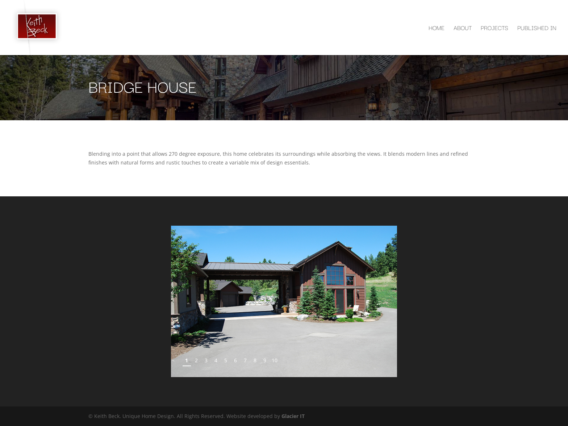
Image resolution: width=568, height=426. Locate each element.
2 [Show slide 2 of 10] (196, 360)
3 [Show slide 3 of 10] (206, 360)
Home (436, 28)
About (463, 28)
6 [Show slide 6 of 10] (235, 360)
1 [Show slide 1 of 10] (186, 360)
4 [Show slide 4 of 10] (215, 360)
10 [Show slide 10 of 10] (274, 360)
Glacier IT (293, 416)
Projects (494, 28)
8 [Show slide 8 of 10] (255, 360)
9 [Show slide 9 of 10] (264, 360)
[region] (284, 301)
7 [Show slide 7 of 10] (245, 360)
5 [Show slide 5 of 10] (225, 360)
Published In (536, 28)
